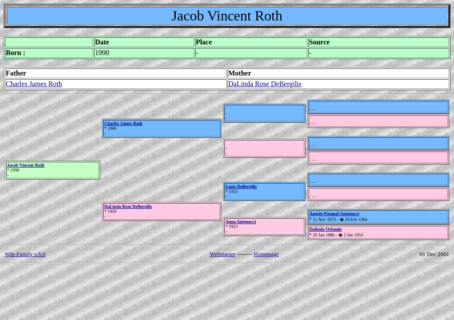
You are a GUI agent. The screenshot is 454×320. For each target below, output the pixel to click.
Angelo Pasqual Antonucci (334, 213)
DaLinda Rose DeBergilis (264, 84)
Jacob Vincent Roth (25, 165)
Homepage (266, 254)
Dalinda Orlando (325, 229)
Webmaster (222, 254)
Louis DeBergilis (241, 186)
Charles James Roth (34, 84)
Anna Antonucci (240, 221)
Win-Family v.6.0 (25, 254)
